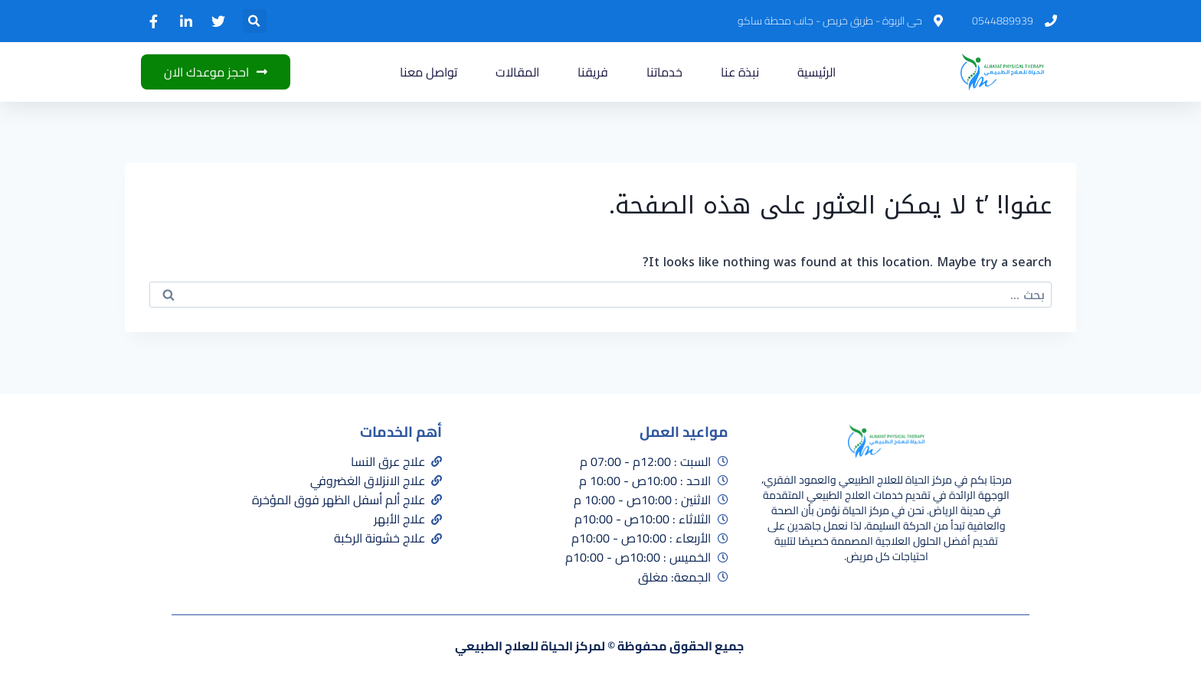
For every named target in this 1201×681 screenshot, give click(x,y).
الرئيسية (816, 71)
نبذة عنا (740, 71)
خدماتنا (664, 71)
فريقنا (593, 71)
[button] (255, 21)
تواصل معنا (428, 71)
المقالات (517, 71)
